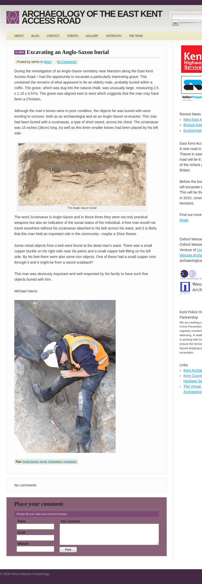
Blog (35, 36)
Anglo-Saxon (30, 461)
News (47, 62)
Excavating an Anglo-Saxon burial (67, 52)
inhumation (55, 461)
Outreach (113, 36)
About (19, 36)
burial (43, 461)
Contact (53, 36)
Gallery (92, 36)
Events (72, 36)
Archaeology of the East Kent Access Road (92, 17)
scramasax (70, 461)
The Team (135, 36)
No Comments (66, 62)
